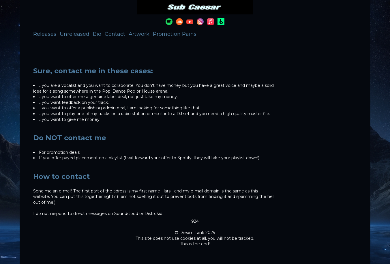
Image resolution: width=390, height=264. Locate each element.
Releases (44, 34)
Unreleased (74, 34)
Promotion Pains (174, 34)
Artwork (139, 34)
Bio (97, 34)
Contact (115, 34)
